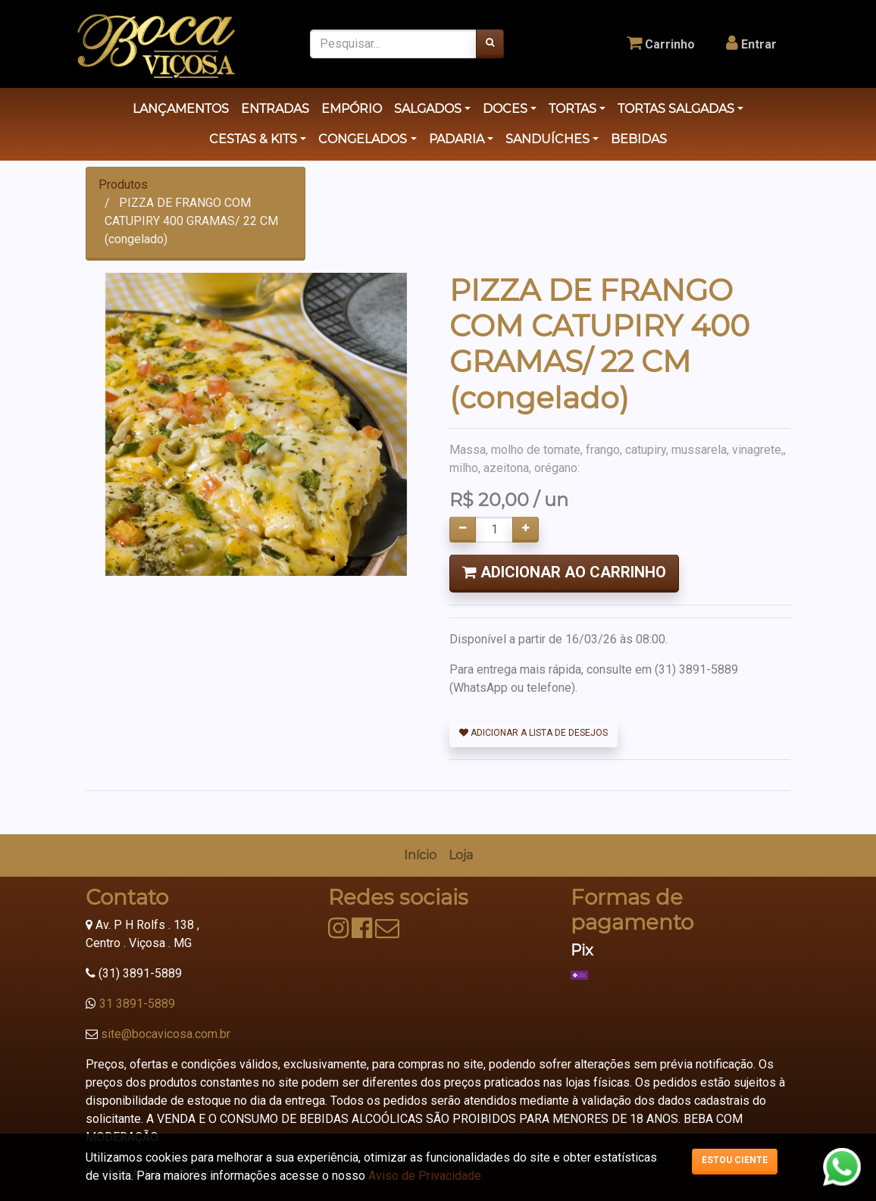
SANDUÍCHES (547, 139)
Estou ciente (735, 1160)
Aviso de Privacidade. (425, 1175)
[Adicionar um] (525, 530)
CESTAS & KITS (253, 139)
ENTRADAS (275, 109)
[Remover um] (462, 530)
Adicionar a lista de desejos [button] (533, 732)
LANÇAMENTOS (181, 109)
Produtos (123, 184)
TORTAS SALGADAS (676, 109)
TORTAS (572, 109)
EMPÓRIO (351, 109)
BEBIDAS (639, 139)
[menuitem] (420, 855)
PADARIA (456, 139)
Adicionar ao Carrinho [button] (564, 572)
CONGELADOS (362, 139)
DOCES (505, 109)
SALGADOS (427, 109)
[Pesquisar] (490, 44)
